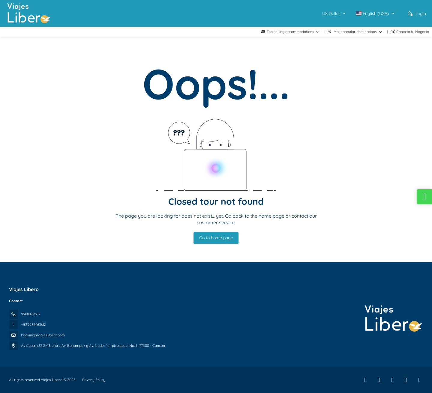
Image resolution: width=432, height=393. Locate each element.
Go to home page (216, 237)
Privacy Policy (93, 379)
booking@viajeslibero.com (43, 335)
